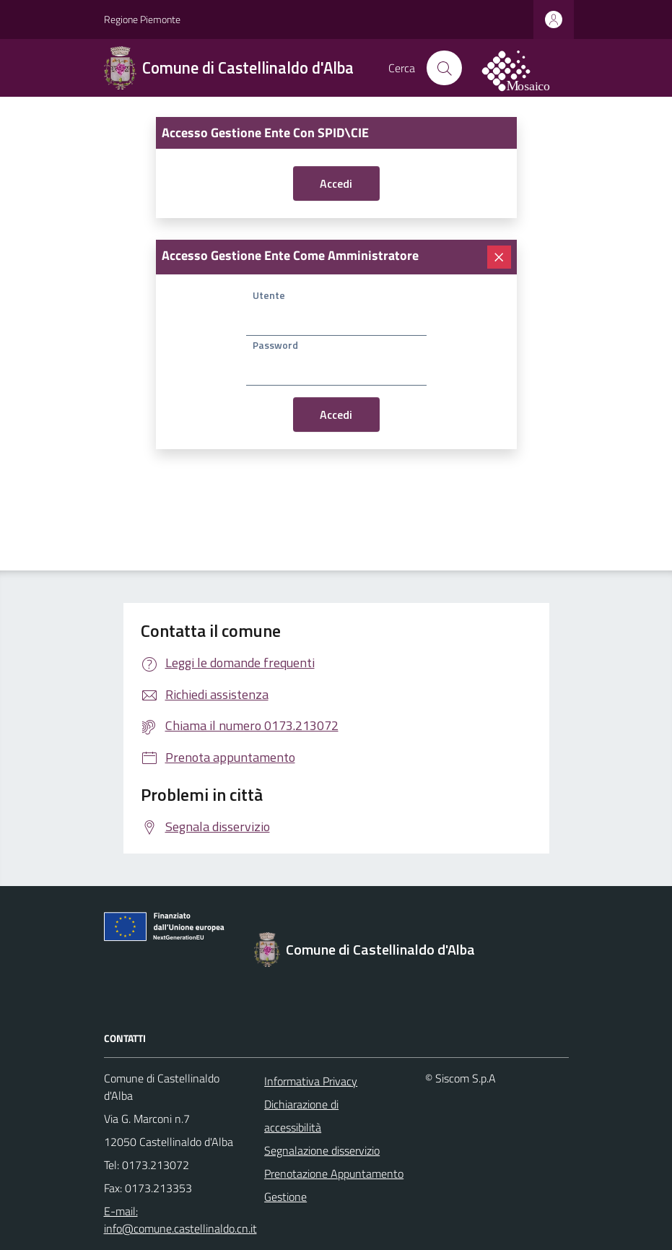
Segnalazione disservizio (322, 1150)
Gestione (285, 1196)
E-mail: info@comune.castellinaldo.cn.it (176, 1219)
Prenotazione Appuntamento (333, 1173)
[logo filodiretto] (524, 68)
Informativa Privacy (310, 1081)
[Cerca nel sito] (444, 68)
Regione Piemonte (142, 19)
